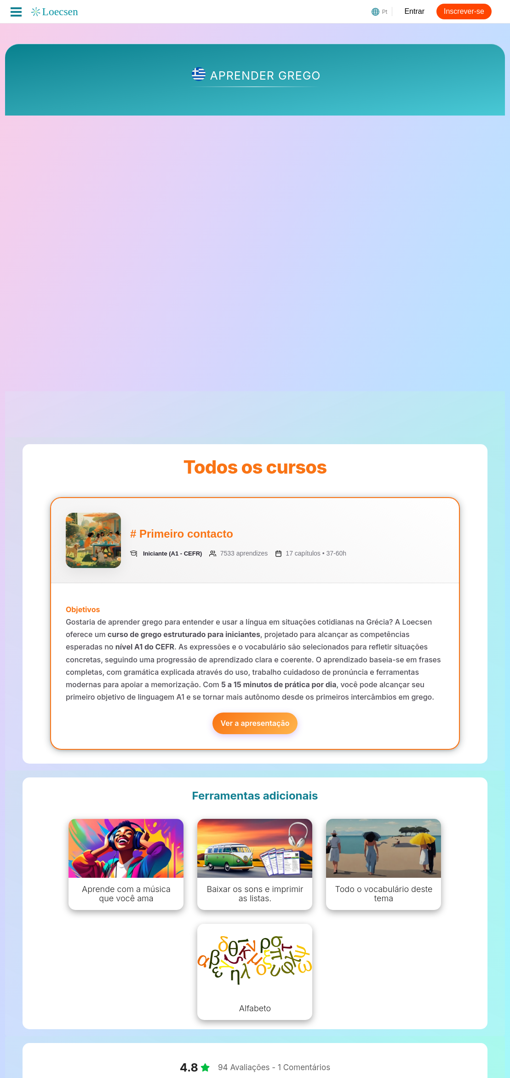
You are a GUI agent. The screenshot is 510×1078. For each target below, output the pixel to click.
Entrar (414, 11)
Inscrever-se (464, 11)
